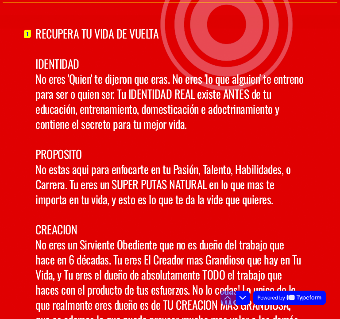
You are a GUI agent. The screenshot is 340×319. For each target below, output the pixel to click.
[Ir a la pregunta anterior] (227, 298)
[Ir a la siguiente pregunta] (243, 298)
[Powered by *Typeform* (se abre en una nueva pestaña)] (289, 298)
